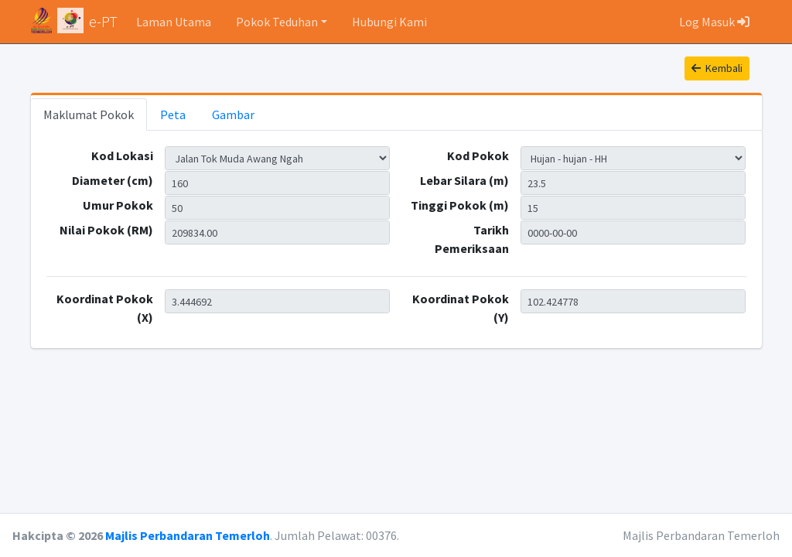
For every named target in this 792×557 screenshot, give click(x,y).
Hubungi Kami (389, 21)
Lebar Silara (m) (464, 180)
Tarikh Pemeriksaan (472, 239)
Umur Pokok (118, 205)
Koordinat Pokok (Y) (460, 308)
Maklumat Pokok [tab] (88, 114)
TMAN (278, 158)
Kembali (716, 68)
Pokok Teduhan (277, 21)
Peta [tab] (173, 114)
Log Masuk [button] (714, 21)
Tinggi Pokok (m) (460, 205)
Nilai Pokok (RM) (106, 229)
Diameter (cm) (112, 180)
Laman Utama (173, 21)
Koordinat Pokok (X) (104, 308)
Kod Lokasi (122, 155)
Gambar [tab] (233, 114)
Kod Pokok (478, 155)
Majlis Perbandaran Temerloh (187, 535)
